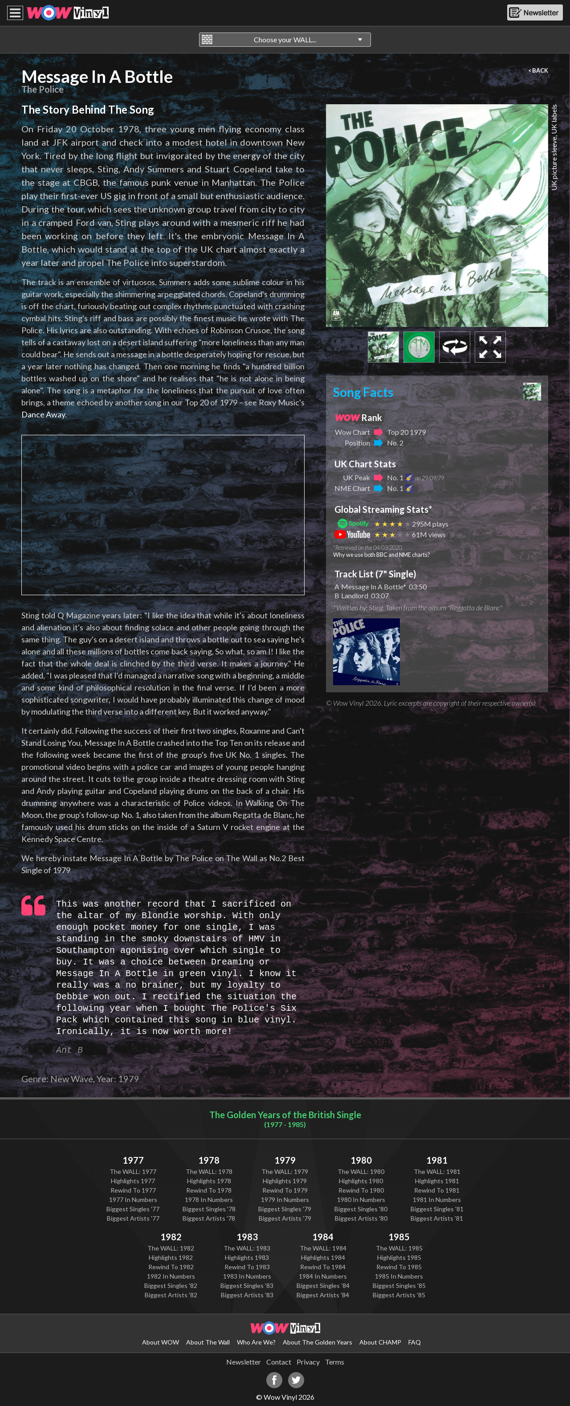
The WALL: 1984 (323, 1248)
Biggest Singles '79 (284, 1209)
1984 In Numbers (323, 1276)
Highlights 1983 (247, 1257)
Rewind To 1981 (437, 1190)
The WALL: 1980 (361, 1171)
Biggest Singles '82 (170, 1285)
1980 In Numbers (361, 1199)
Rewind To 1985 (399, 1267)
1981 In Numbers (437, 1199)
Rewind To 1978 (209, 1190)
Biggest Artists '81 (437, 1218)
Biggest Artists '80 (361, 1218)
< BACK (538, 70)
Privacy (308, 1361)
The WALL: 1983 (247, 1248)
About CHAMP (380, 1342)
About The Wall (208, 1342)
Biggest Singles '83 (246, 1285)
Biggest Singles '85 (399, 1285)
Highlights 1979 (285, 1181)
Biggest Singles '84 (323, 1285)
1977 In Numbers (133, 1199)
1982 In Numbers (171, 1276)
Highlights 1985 (399, 1257)
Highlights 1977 (133, 1181)
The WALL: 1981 (437, 1171)
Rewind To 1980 (361, 1190)
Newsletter (243, 1361)
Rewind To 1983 (247, 1267)
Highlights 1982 (171, 1257)
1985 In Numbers (399, 1276)
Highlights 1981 (437, 1181)
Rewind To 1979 (285, 1190)
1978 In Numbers (209, 1199)
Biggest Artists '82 (171, 1295)
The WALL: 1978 (209, 1171)
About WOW (160, 1342)
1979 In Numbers (285, 1199)
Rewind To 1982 (171, 1267)
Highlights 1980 (361, 1181)
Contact (278, 1361)
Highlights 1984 (323, 1257)
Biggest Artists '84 (323, 1295)
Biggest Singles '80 (360, 1209)
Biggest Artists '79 (285, 1218)
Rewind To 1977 (133, 1190)
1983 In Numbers (247, 1276)
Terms (334, 1361)
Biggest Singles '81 (437, 1209)
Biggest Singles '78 (209, 1209)
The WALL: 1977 (133, 1171)
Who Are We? (256, 1342)
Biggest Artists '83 (247, 1295)
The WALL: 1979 (284, 1171)
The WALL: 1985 (399, 1248)
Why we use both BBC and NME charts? (381, 554)
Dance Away (43, 414)
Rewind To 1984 (323, 1267)
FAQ (414, 1342)
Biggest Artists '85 (399, 1295)
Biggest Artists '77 (133, 1218)
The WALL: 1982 (170, 1248)
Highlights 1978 (209, 1181)
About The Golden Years (317, 1342)
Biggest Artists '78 (209, 1218)
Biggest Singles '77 (132, 1209)
